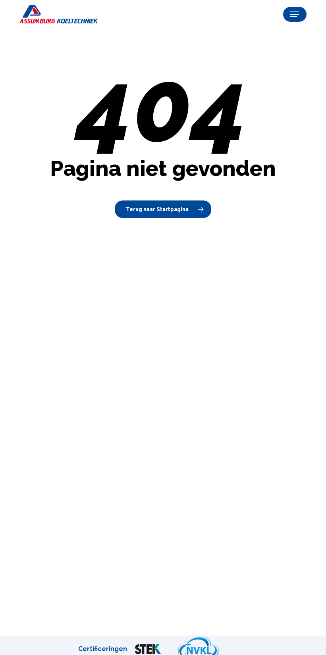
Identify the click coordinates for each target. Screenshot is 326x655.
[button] (294, 14)
